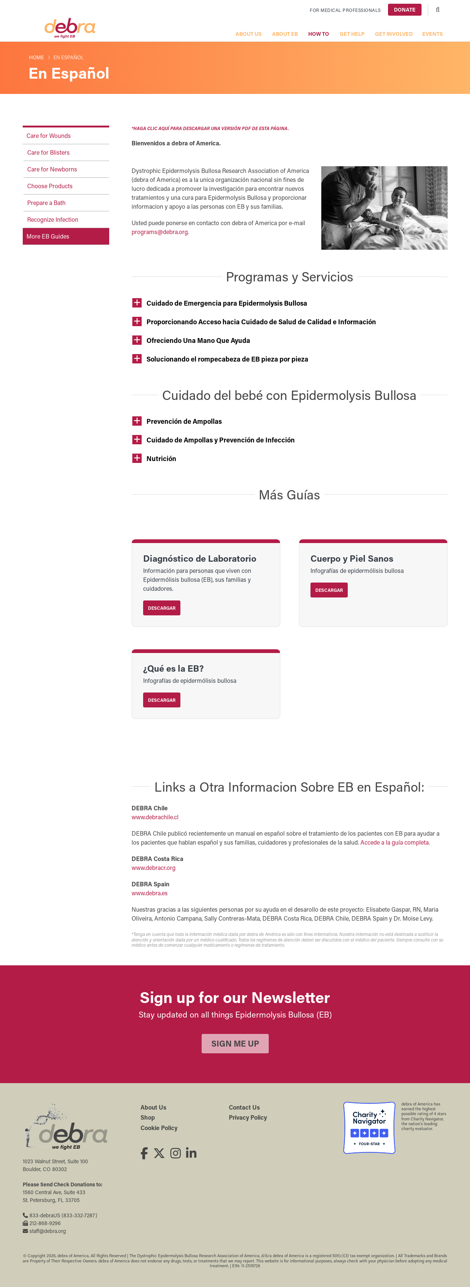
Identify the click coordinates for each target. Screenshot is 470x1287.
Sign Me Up (235, 1043)
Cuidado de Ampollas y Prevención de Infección (220, 439)
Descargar (162, 608)
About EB (285, 33)
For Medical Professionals (345, 10)
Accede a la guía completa (394, 842)
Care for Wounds (48, 135)
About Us (249, 33)
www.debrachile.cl (155, 817)
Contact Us (244, 1107)
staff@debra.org (44, 1230)
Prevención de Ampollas (184, 421)
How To (318, 33)
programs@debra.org (160, 232)
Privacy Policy (248, 1117)
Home (36, 57)
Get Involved (394, 33)
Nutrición (161, 458)
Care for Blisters (48, 152)
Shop (148, 1117)
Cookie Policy (159, 1128)
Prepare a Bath (46, 202)
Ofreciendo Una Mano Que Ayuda (198, 340)
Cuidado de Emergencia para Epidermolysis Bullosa (226, 303)
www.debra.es (150, 893)
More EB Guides (47, 236)
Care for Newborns (52, 169)
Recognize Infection (52, 219)
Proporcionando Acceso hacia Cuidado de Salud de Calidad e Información (261, 321)
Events (432, 33)
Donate (405, 9)
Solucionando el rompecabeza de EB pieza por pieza (227, 358)
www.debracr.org (154, 867)
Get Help (352, 33)
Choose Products (50, 186)
